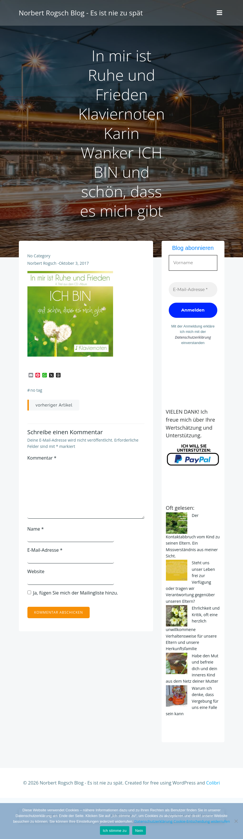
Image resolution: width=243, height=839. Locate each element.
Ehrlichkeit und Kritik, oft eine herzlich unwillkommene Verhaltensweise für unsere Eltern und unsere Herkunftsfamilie (193, 628)
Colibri (213, 783)
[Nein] (236, 821)
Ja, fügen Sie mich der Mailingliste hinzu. (72, 593)
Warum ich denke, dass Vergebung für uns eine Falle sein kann (192, 701)
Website (36, 571)
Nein (139, 830)
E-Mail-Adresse (45, 550)
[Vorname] (193, 263)
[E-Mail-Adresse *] (193, 289)
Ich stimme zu (114, 830)
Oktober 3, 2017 (74, 263)
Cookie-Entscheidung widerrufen (202, 821)
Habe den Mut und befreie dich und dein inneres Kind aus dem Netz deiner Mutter (192, 668)
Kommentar (42, 458)
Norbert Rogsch (42, 263)
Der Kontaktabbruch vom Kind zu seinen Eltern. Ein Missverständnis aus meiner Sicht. (193, 536)
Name (35, 529)
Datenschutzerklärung (193, 337)
